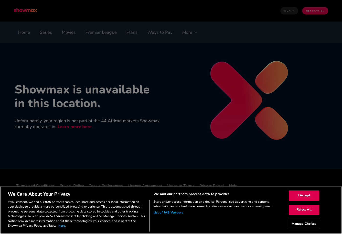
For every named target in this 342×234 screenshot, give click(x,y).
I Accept (304, 195)
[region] (171, 210)
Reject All (304, 209)
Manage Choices (304, 224)
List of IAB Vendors (168, 212)
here (61, 225)
